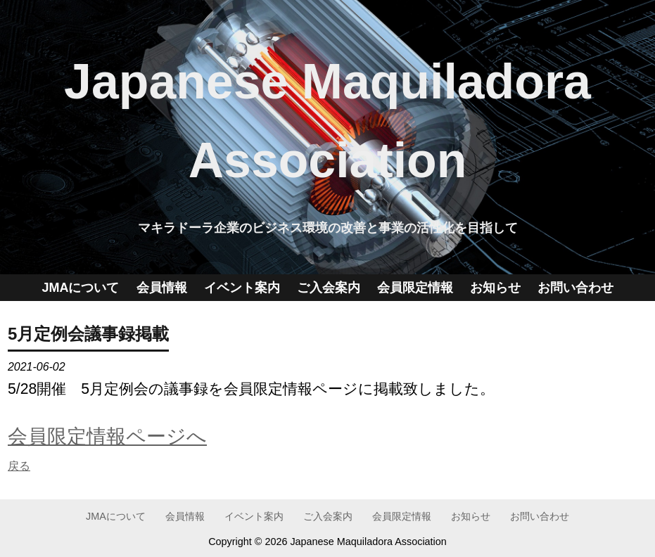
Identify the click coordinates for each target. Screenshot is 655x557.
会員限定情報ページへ (107, 436)
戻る (19, 466)
